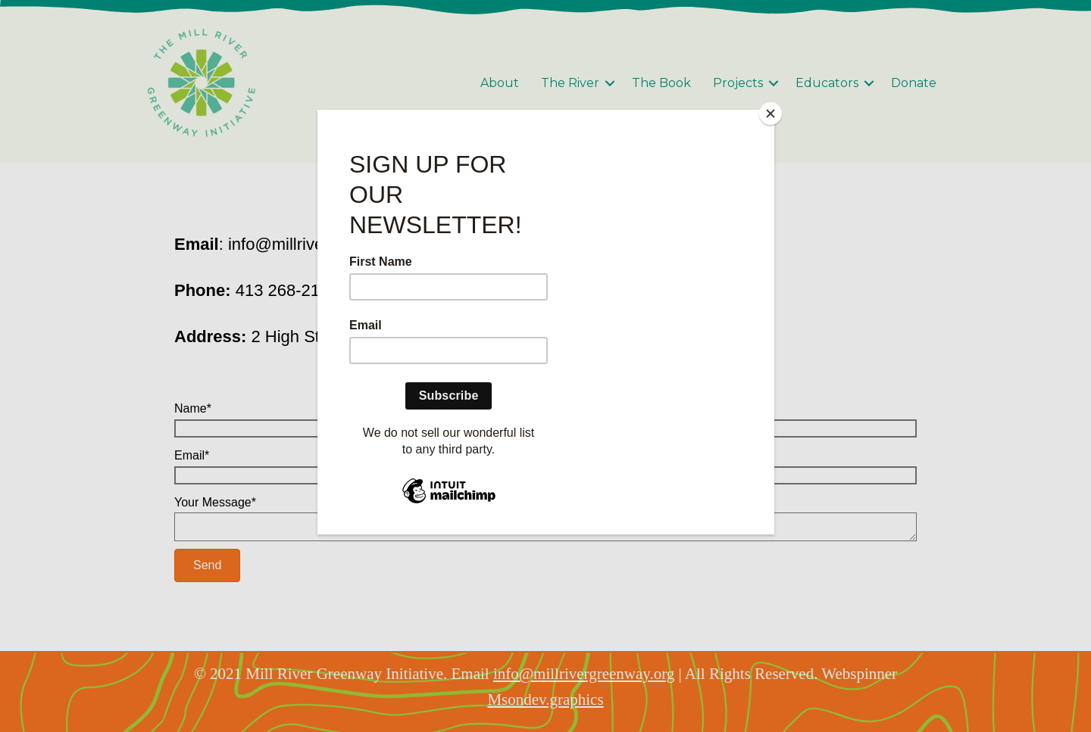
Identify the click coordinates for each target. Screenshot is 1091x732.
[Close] (770, 113)
